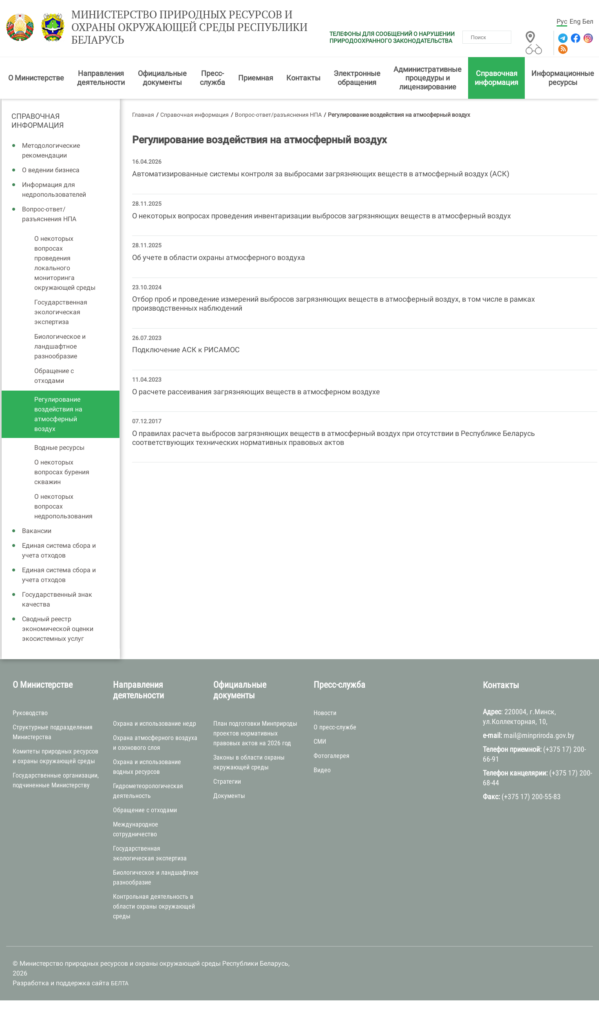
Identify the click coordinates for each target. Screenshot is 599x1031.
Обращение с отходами (54, 375)
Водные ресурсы (59, 447)
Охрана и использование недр (154, 723)
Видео (322, 770)
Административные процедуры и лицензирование (427, 78)
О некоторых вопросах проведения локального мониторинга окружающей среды (64, 263)
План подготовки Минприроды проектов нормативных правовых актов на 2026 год (255, 733)
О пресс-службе (335, 727)
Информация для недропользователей (54, 189)
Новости (325, 713)
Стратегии (227, 781)
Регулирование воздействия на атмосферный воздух (58, 414)
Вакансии (36, 531)
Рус (562, 21)
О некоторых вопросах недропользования (63, 506)
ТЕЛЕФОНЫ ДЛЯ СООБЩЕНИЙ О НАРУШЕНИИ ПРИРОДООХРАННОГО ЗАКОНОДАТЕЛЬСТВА (392, 37)
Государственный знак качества (57, 599)
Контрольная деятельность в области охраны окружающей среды (154, 906)
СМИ (320, 741)
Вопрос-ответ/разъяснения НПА (49, 214)
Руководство (30, 713)
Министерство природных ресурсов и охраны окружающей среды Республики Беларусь (189, 27)
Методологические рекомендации (51, 150)
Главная (143, 114)
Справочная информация (496, 78)
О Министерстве (36, 77)
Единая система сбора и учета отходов (59, 550)
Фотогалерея (331, 756)
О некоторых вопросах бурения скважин (61, 472)
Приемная (255, 77)
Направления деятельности (101, 78)
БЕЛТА (119, 983)
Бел (587, 21)
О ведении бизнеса (51, 170)
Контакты (303, 77)
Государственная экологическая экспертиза (60, 312)
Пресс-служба (212, 78)
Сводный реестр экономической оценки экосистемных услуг (57, 628)
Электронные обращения (357, 78)
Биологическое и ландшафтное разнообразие (60, 346)
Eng (575, 21)
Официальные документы (162, 78)
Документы (229, 796)
